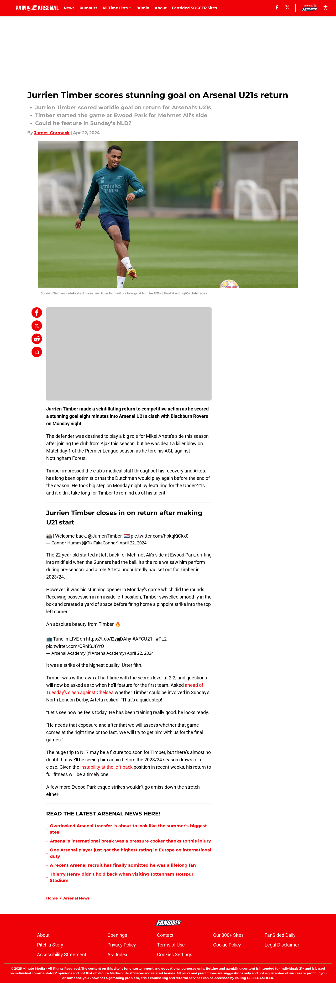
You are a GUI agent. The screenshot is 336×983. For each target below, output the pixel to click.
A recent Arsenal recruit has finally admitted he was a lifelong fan (123, 865)
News (69, 8)
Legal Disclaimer (282, 945)
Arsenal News (76, 898)
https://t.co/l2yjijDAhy (108, 639)
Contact (165, 935)
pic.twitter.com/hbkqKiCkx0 (159, 536)
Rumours (88, 8)
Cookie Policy (227, 945)
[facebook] (277, 7)
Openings (117, 935)
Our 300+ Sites (228, 935)
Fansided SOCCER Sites (194, 8)
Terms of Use (171, 945)
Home (52, 898)
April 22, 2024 (133, 543)
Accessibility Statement (61, 954)
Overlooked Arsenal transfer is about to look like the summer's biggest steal (128, 829)
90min (143, 8)
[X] (287, 7)
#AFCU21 (142, 639)
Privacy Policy (121, 945)
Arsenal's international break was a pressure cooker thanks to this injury (130, 841)
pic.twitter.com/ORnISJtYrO (75, 646)
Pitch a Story (50, 945)
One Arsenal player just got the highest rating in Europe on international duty (130, 853)
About (161, 8)
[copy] (37, 352)
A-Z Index (117, 954)
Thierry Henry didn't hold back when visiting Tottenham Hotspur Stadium (121, 877)
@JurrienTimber (105, 536)
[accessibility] (325, 7)
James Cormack (52, 132)
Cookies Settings (174, 954)
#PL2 (161, 639)
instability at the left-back (106, 767)
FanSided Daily (280, 935)
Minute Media (34, 968)
